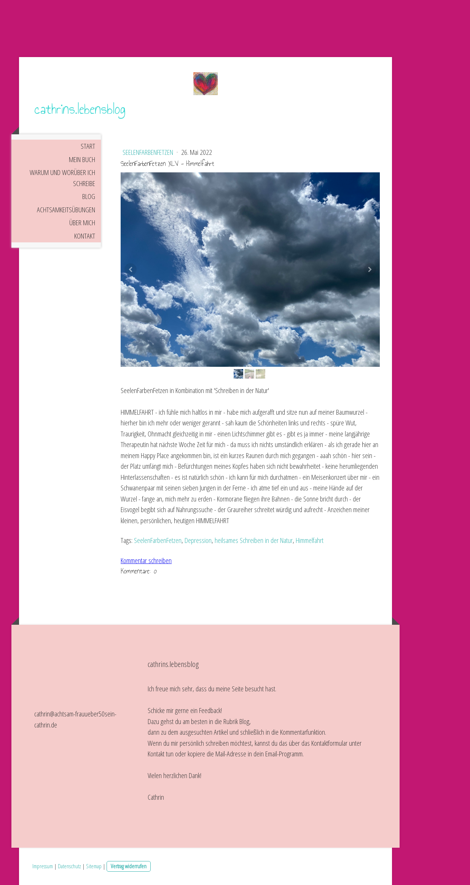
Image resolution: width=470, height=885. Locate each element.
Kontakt (84, 236)
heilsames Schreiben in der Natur (254, 540)
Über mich (82, 223)
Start (88, 146)
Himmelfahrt (309, 540)
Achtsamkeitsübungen (66, 210)
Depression (198, 540)
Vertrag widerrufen (129, 866)
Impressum (42, 866)
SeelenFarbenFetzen (149, 152)
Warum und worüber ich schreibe (62, 177)
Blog (88, 196)
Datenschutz (69, 866)
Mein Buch (82, 159)
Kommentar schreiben (146, 560)
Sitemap (94, 866)
